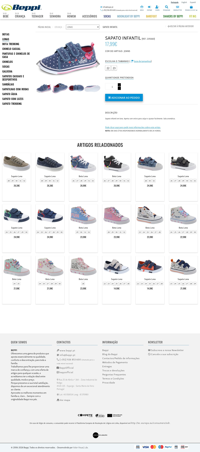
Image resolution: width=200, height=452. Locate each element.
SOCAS (6, 66)
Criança (20, 16)
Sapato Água (9, 94)
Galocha (7, 71)
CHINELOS (7, 62)
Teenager (37, 16)
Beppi (105, 350)
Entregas (107, 366)
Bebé (6, 16)
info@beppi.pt (66, 355)
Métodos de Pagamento (115, 362)
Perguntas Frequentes (114, 374)
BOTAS (5, 34)
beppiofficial (65, 372)
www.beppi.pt (66, 350)
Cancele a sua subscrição (163, 354)
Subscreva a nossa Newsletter (166, 350)
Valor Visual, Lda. (80, 447)
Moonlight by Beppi (128, 16)
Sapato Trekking (12, 104)
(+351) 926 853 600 (76, 361)
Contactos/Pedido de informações (121, 358)
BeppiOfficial (65, 367)
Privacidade (108, 382)
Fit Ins (192, 16)
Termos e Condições (113, 378)
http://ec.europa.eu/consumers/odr (150, 423)
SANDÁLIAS (8, 84)
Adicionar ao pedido (124, 97)
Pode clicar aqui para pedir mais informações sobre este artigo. (133, 127)
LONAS (5, 39)
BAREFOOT (151, 16)
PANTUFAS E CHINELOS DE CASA (16, 55)
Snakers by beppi (173, 16)
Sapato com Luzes (12, 99)
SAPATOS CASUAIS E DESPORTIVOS (13, 77)
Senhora (55, 16)
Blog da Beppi (110, 354)
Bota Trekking (10, 44)
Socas (107, 16)
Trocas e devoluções (113, 370)
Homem (71, 16)
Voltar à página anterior (181, 26)
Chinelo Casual (11, 49)
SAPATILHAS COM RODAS (15, 89)
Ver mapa (63, 400)
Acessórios (89, 16)
